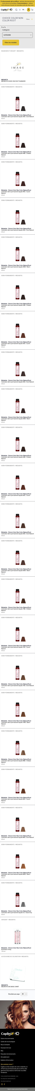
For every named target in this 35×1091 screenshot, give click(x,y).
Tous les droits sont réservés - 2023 (9, 1076)
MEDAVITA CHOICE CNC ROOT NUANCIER (13, 81)
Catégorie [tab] (7, 35)
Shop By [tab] (3, 27)
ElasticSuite (24, 1089)
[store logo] (6, 10)
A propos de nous (6, 1048)
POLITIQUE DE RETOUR (6, 1081)
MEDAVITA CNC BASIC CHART (10, 986)
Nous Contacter (5, 1044)
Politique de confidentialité (8, 1078)
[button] (23, 10)
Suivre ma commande (7, 1038)
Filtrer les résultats (11, 42)
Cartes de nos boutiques (8, 1041)
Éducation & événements (8, 1054)
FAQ (2, 1051)
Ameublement (5, 1057)
